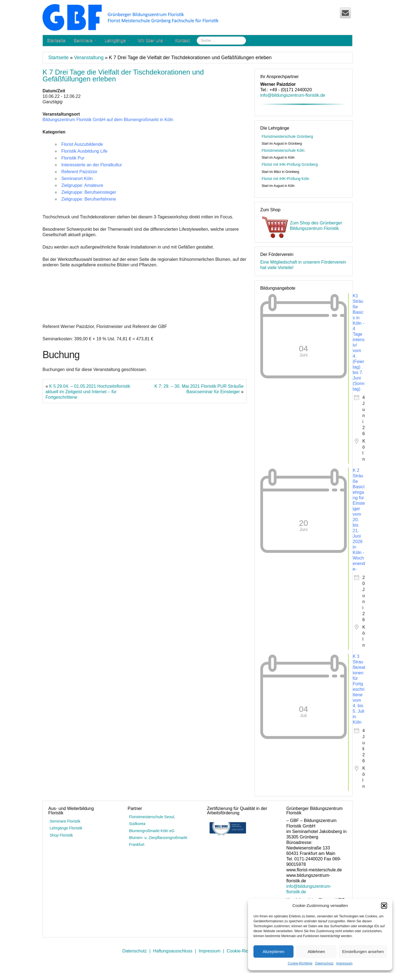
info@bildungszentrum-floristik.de (292, 95)
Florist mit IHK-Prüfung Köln (285, 178)
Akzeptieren (273, 951)
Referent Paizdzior (79, 171)
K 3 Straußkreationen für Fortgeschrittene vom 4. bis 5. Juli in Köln (359, 689)
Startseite (56, 40)
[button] (384, 905)
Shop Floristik (61, 835)
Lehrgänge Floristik (66, 828)
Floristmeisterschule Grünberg (287, 136)
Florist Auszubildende (82, 144)
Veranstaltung (89, 57)
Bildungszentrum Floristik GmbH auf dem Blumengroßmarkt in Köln (108, 119)
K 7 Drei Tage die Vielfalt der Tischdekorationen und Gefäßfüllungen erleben (123, 75)
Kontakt (182, 40)
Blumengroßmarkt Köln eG (151, 831)
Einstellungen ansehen (363, 951)
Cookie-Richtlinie (300, 963)
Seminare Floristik (65, 821)
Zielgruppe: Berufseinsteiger (88, 192)
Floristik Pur (72, 158)
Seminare (85, 40)
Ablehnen (316, 951)
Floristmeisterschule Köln (283, 150)
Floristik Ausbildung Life (84, 151)
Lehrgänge (117, 40)
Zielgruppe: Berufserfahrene (88, 199)
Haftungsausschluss (172, 951)
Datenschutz (324, 963)
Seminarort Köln (77, 178)
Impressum (344, 963)
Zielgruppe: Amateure (82, 185)
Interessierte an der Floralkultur (91, 164)
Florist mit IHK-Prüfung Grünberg (290, 164)
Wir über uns (152, 40)
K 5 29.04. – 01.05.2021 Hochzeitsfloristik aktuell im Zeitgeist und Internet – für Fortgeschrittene (88, 392)
